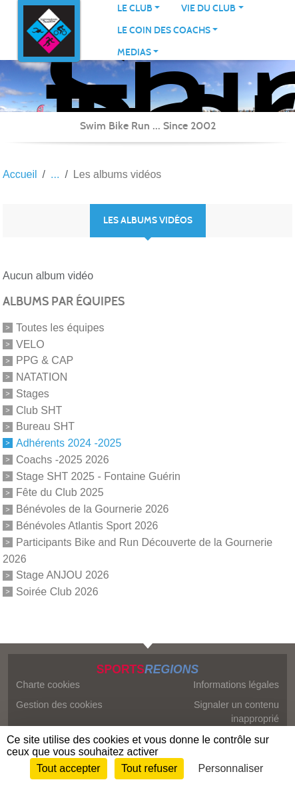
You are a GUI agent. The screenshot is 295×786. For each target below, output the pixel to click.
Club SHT (39, 409)
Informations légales (236, 684)
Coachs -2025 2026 (62, 459)
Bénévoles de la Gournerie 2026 (92, 509)
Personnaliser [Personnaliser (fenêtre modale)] (231, 768)
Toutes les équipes (60, 327)
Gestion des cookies (59, 704)
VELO (30, 343)
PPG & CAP (44, 360)
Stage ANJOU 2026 (62, 575)
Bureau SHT (45, 426)
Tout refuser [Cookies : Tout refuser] (149, 768)
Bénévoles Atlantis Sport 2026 (87, 525)
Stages (32, 393)
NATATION (41, 377)
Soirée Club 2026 (57, 591)
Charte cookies (48, 684)
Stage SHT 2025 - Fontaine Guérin (98, 475)
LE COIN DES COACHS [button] (163, 30)
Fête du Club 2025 (60, 492)
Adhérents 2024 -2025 (68, 443)
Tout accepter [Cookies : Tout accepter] (69, 768)
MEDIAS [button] (134, 52)
